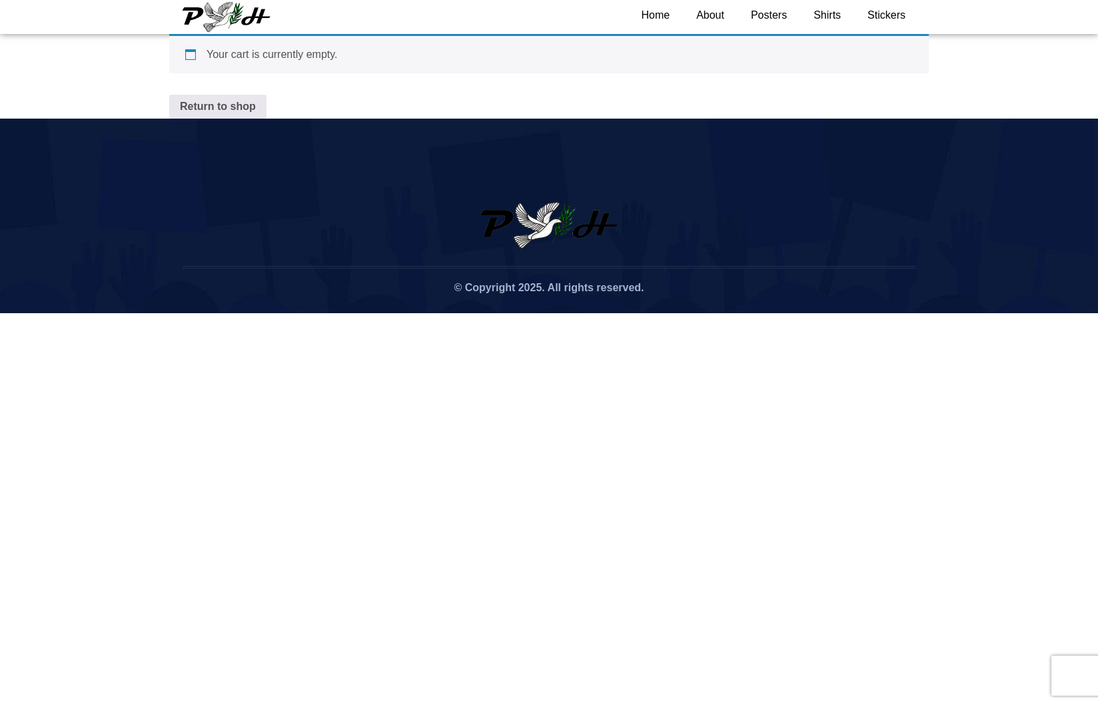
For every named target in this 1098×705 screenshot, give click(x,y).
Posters (769, 15)
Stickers (886, 15)
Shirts (827, 15)
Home (655, 15)
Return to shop (218, 106)
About (710, 15)
